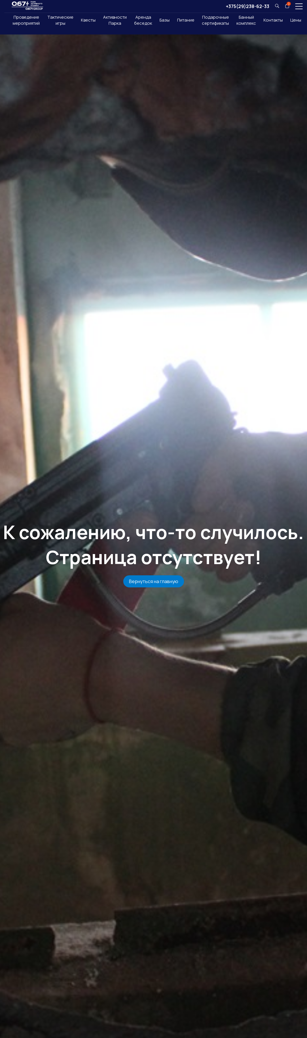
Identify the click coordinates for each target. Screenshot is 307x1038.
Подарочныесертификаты (215, 20)
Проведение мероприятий (26, 20)
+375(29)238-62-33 (247, 6)
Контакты (273, 20)
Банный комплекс (246, 20)
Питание (185, 20)
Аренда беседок (143, 20)
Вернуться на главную (153, 581)
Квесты (88, 20)
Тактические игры (60, 20)
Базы (165, 20)
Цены (295, 20)
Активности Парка (115, 20)
